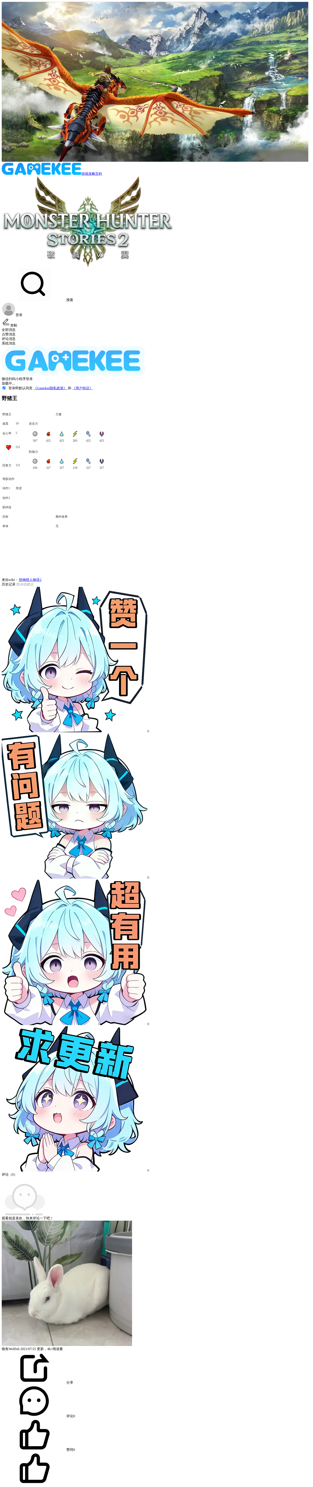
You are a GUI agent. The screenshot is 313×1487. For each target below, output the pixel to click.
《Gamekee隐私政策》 (50, 388)
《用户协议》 (82, 388)
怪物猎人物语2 (29, 580)
